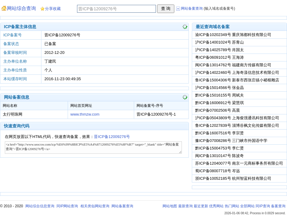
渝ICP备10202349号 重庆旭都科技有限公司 (233, 34)
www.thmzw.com (84, 114)
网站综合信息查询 (39, 206)
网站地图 (170, 206)
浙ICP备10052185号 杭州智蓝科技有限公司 (233, 178)
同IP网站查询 (67, 206)
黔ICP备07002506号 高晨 (217, 110)
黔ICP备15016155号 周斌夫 (219, 95)
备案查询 (278, 206)
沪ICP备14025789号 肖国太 (219, 50)
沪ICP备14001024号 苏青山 (219, 42)
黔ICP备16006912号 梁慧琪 (219, 102)
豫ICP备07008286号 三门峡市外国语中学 (231, 140)
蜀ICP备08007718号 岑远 (217, 171)
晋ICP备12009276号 (112, 136)
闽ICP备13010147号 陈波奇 (219, 155)
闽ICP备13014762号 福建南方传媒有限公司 (233, 65)
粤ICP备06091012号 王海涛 (219, 57)
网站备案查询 (122, 206)
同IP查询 (263, 206)
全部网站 (247, 206)
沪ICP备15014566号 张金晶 (219, 87)
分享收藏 (53, 8)
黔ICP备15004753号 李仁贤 (219, 148)
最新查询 (185, 206)
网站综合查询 (21, 8)
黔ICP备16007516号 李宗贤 (219, 133)
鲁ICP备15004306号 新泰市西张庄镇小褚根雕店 (237, 80)
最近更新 (201, 206)
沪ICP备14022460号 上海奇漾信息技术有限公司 (237, 72)
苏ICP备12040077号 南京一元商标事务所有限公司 (239, 163)
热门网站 (232, 206)
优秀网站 (216, 206)
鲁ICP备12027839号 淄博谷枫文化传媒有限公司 (237, 125)
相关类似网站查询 (94, 206)
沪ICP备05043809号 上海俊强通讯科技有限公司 (237, 118)
